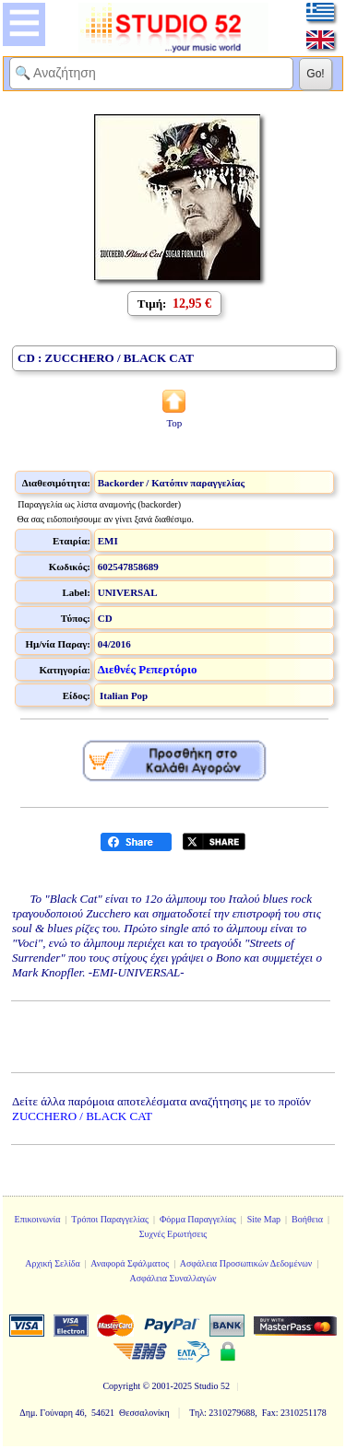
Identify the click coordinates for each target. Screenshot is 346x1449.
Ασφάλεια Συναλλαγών (172, 1278)
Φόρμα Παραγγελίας (198, 1219)
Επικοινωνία (38, 1219)
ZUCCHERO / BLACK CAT (82, 1116)
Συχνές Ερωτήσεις (173, 1234)
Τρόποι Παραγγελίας (110, 1219)
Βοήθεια (307, 1219)
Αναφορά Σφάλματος (129, 1263)
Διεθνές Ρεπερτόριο (147, 669)
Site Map (263, 1219)
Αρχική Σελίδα (52, 1263)
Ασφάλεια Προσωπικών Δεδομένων (246, 1263)
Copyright (121, 1386)
